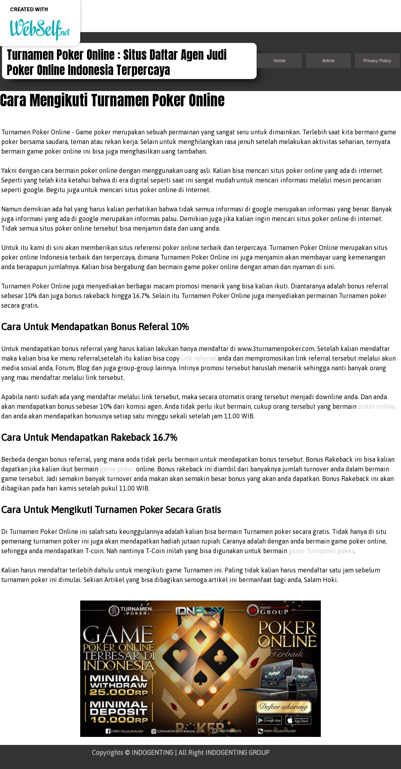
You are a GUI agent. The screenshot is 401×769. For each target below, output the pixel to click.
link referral (198, 358)
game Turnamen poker (321, 550)
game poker (117, 469)
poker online (376, 406)
